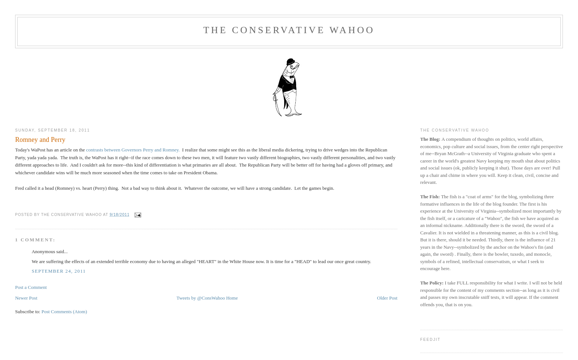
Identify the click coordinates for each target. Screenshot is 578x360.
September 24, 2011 (59, 271)
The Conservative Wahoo (289, 30)
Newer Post (26, 298)
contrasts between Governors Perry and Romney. (133, 150)
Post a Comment (31, 287)
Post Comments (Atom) (64, 311)
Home (232, 298)
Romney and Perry (40, 139)
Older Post (387, 298)
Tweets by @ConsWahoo (201, 298)
